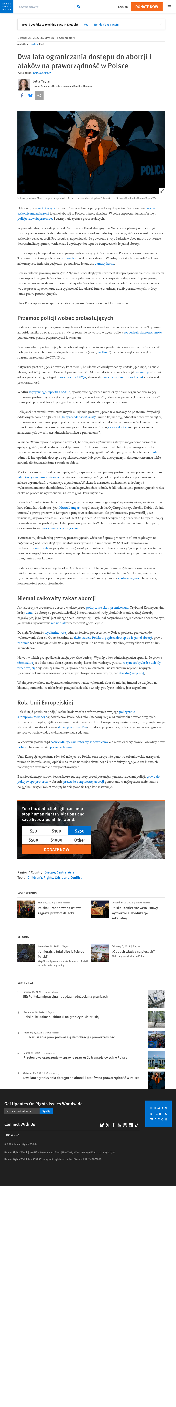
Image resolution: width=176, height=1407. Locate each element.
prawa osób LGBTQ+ (71, 377)
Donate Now (146, 6)
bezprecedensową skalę (78, 417)
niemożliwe (25, 663)
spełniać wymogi (129, 578)
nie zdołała (58, 623)
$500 (33, 840)
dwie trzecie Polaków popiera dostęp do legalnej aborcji (113, 638)
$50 (33, 831)
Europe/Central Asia (59, 872)
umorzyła (41, 548)
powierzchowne (61, 747)
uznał (30, 613)
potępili (22, 747)
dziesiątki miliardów (72, 727)
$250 (80, 831)
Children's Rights (40, 877)
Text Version (12, 1134)
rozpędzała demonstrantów (143, 332)
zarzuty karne (104, 263)
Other (79, 840)
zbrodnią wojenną (131, 673)
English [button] (123, 7)
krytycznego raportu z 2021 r (49, 392)
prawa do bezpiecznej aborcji (83, 782)
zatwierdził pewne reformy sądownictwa (79, 742)
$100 (56, 831)
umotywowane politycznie (59, 528)
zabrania (23, 643)
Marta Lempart (70, 508)
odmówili (67, 258)
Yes (86, 24)
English (34, 44)
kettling (103, 352)
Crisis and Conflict (68, 877)
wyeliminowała (55, 633)
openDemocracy (42, 72)
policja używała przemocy (35, 219)
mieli (153, 452)
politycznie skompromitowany (107, 607)
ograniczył (142, 372)
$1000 (56, 840)
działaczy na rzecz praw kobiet (122, 377)
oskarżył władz (118, 427)
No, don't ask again (106, 24)
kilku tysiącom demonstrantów (39, 477)
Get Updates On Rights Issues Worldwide (43, 1103)
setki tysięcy (46, 208)
